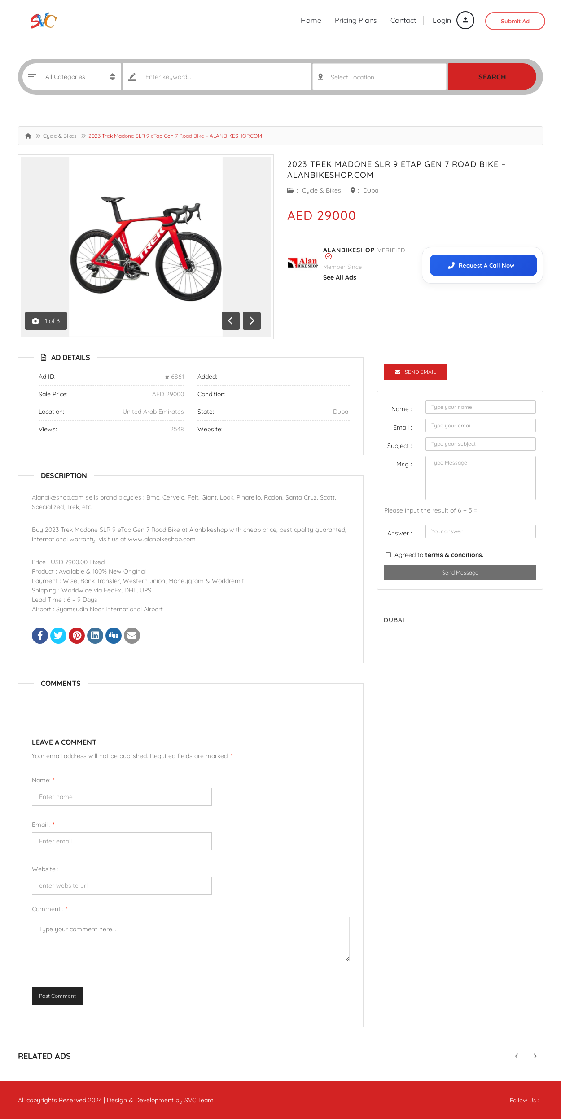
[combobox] (379, 76)
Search (492, 76)
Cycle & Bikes (60, 135)
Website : (45, 869)
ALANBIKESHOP (349, 250)
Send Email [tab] (415, 372)
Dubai (371, 190)
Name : (401, 409)
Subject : (399, 446)
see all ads (339, 277)
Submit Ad (515, 21)
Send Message (460, 572)
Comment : (49, 909)
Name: (43, 780)
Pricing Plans (356, 20)
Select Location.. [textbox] (354, 77)
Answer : (399, 533)
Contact (403, 20)
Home (311, 20)
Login (453, 20)
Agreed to (438, 555)
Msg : (404, 464)
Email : (43, 825)
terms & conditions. (454, 555)
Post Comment (57, 995)
